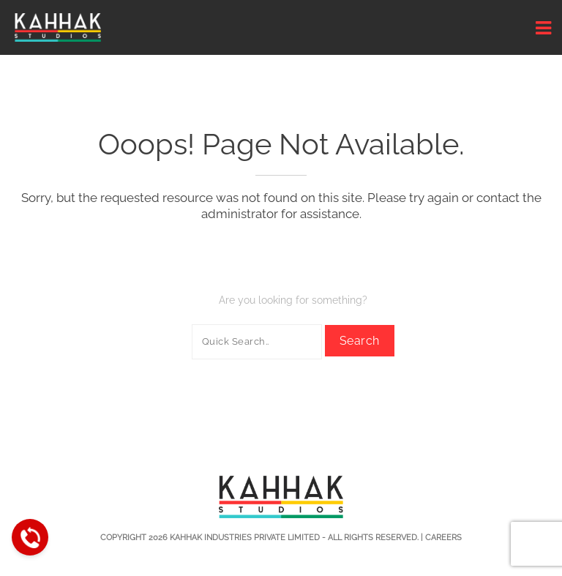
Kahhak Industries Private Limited (245, 537)
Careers (443, 537)
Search (360, 341)
